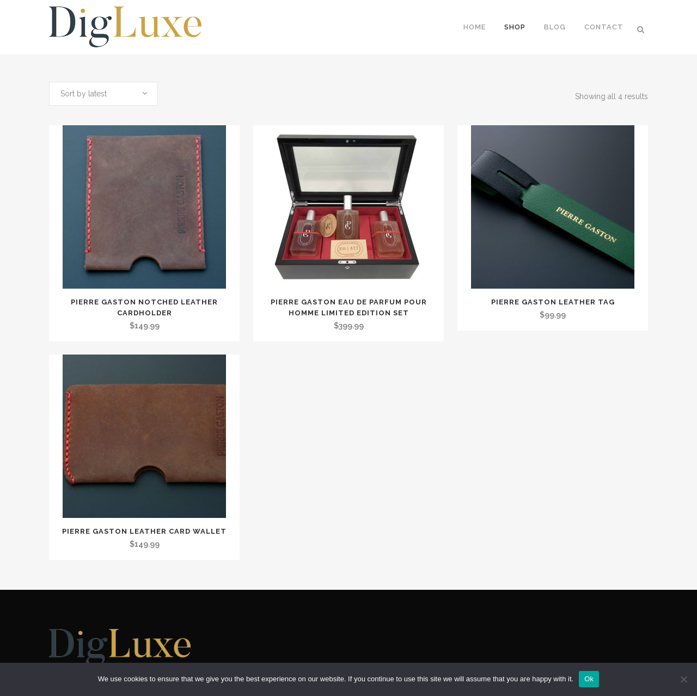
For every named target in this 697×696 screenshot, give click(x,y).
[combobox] (103, 94)
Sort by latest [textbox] (83, 93)
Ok (589, 679)
